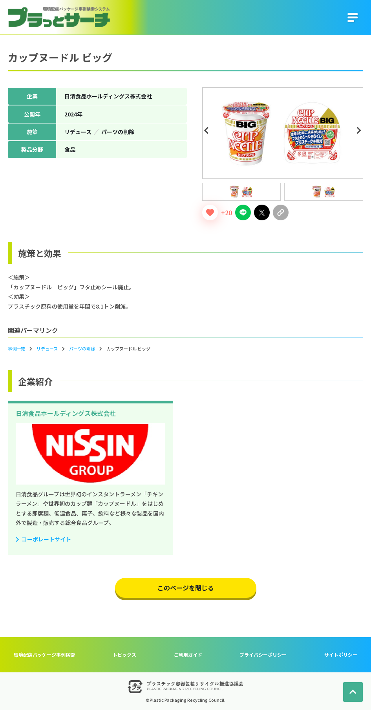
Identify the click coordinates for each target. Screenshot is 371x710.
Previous (208, 130)
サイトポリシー (340, 654)
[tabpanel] (283, 133)
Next (360, 130)
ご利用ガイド (188, 654)
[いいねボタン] (210, 212)
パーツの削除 (82, 348)
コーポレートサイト (46, 539)
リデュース (47, 348)
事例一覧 (16, 348)
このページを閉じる (185, 587)
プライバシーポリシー (263, 654)
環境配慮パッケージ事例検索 (44, 654)
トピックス (124, 654)
